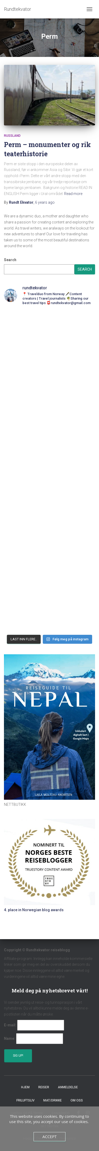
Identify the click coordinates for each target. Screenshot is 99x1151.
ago (45, 202)
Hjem (25, 1087)
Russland (12, 136)
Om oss (76, 1100)
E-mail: (10, 1025)
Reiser (43, 1087)
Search (10, 260)
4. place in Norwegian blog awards (34, 910)
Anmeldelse (68, 1087)
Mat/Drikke (52, 1100)
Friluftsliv (25, 1100)
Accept (49, 1136)
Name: (9, 1038)
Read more (73, 194)
